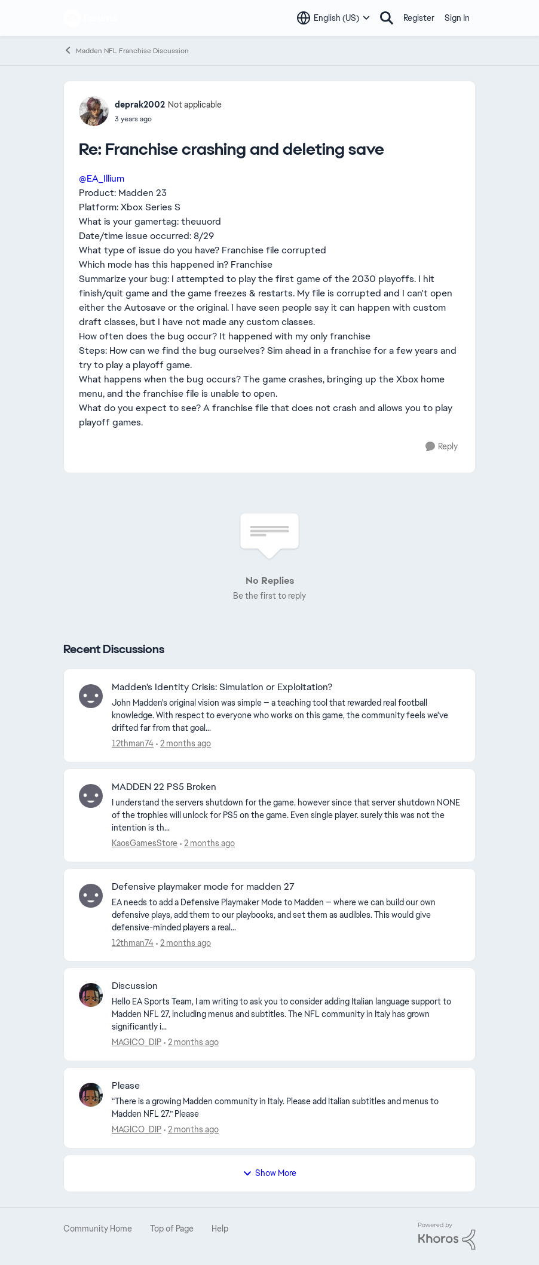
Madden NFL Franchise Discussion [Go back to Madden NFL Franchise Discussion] (126, 50)
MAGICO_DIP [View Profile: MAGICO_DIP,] (136, 1042)
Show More (269, 1173)
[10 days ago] (191, 1042)
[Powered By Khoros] (447, 1236)
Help (220, 1228)
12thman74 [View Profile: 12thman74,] (133, 743)
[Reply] (441, 447)
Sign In (457, 18)
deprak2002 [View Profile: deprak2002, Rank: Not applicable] (140, 104)
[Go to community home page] (90, 18)
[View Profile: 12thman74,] (91, 696)
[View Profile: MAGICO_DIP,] (91, 995)
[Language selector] (333, 18)
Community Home (97, 1228)
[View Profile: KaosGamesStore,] (91, 796)
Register (418, 18)
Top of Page (172, 1228)
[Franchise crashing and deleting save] (168, 119)
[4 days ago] (183, 743)
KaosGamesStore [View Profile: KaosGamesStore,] (144, 843)
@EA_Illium (101, 178)
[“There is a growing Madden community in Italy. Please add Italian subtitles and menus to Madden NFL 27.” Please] (286, 1107)
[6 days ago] (183, 942)
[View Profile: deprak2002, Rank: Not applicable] (94, 111)
